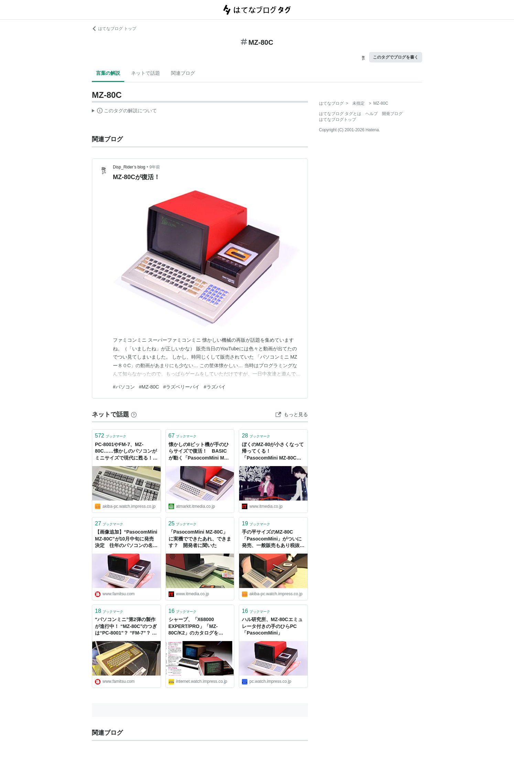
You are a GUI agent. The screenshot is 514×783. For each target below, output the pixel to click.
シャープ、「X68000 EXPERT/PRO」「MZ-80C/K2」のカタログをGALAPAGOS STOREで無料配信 (198, 627)
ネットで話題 (145, 73)
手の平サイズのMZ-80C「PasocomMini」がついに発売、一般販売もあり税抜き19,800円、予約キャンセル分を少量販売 (273, 539)
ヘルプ (371, 113)
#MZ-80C (149, 387)
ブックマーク (110, 436)
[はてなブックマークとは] (134, 414)
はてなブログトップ (337, 119)
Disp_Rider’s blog (129, 167)
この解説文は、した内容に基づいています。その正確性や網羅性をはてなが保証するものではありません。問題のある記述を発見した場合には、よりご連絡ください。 (124, 111)
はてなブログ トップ (114, 28)
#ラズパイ (215, 387)
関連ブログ (183, 73)
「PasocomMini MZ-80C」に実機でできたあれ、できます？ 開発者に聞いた (200, 538)
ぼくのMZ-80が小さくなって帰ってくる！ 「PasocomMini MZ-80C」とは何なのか (273, 452)
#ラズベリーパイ (181, 387)
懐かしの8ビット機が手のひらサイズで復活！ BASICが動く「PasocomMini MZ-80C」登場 (199, 452)
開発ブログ (392, 113)
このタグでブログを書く (395, 57)
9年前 (154, 167)
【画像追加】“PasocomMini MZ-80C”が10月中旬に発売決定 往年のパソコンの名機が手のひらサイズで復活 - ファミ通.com (126, 539)
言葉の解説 (108, 73)
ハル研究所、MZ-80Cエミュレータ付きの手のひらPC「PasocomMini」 (272, 626)
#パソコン (124, 387)
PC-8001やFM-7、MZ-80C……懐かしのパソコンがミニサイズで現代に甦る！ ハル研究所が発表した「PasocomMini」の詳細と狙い (126, 452)
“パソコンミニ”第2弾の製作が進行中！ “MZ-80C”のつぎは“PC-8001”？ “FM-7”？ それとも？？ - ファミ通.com (126, 627)
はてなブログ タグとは (340, 113)
